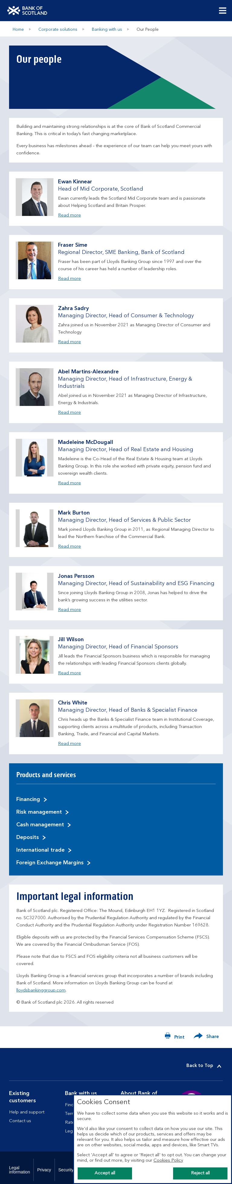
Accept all (105, 1173)
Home (18, 29)
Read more (69, 215)
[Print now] (175, 1037)
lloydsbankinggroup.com (41, 990)
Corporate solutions (57, 29)
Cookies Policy (168, 1160)
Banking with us (107, 29)
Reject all (200, 1173)
